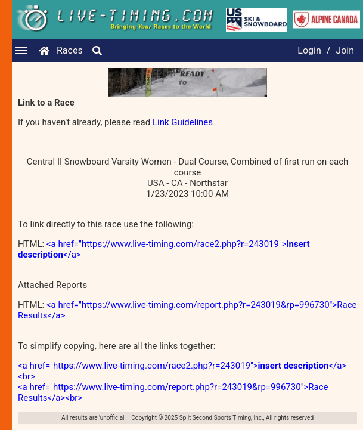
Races (70, 50)
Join (345, 50)
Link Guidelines (183, 122)
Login (309, 50)
